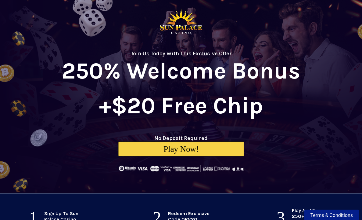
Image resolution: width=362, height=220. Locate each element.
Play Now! (181, 148)
